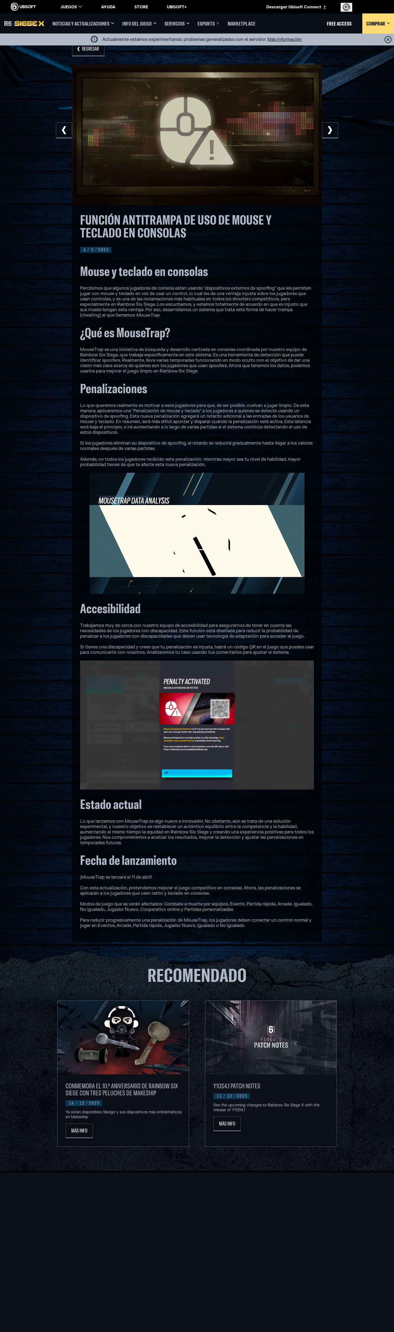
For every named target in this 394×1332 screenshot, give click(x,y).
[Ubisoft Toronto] (130, 1290)
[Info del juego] (139, 23)
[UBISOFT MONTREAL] (130, 1234)
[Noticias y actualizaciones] (83, 23)
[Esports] (209, 23)
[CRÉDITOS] (130, 1296)
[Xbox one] (197, 1246)
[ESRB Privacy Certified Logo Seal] (312, 1311)
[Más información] (284, 39)
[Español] (347, 1205)
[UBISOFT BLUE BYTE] (130, 1259)
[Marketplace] (241, 23)
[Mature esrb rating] (358, 1311)
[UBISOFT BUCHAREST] (130, 1246)
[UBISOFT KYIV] (130, 1253)
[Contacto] (44, 1268)
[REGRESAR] (88, 49)
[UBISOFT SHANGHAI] (130, 1284)
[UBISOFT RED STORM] (130, 1265)
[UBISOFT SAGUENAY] (130, 1277)
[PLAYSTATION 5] (197, 1253)
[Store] (44, 1226)
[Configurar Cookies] (28, 1285)
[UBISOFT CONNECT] (44, 1234)
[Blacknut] (264, 1240)
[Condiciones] (44, 1279)
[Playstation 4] (197, 1259)
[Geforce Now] (264, 1234)
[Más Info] (79, 1131)
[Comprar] (378, 23)
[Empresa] (44, 1243)
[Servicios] (176, 23)
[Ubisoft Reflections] (130, 1271)
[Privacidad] (44, 1274)
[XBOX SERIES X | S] (197, 1240)
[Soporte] (44, 1251)
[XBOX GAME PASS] (197, 1234)
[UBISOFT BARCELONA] (130, 1240)
